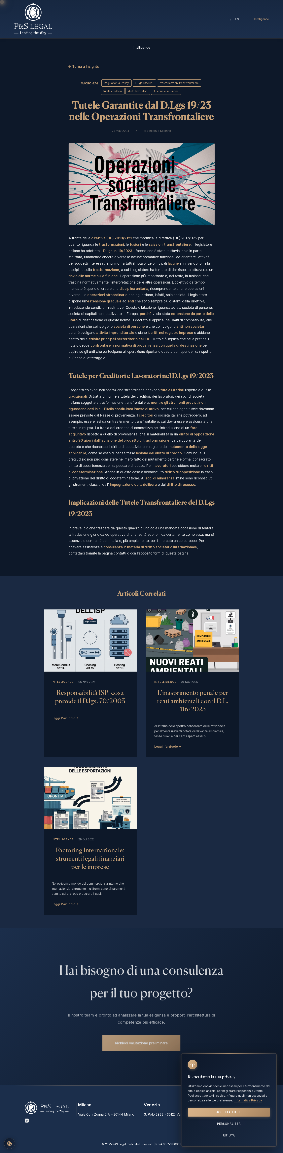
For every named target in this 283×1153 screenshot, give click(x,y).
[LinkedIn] (27, 1121)
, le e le (145, 244)
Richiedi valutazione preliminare (141, 1042)
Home (67, 19)
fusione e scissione (166, 91)
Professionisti (111, 19)
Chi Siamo (86, 19)
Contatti (204, 19)
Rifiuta (229, 1135)
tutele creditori (112, 91)
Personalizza (229, 1123)
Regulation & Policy (116, 83)
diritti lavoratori (137, 91)
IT (224, 19)
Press (187, 19)
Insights (170, 19)
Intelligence (261, 19)
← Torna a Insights (83, 66)
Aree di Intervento (143, 19)
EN (237, 19)
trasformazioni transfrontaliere (179, 83)
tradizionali (77, 396)
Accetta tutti (229, 1112)
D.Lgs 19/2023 (144, 83)
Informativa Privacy (248, 1100)
